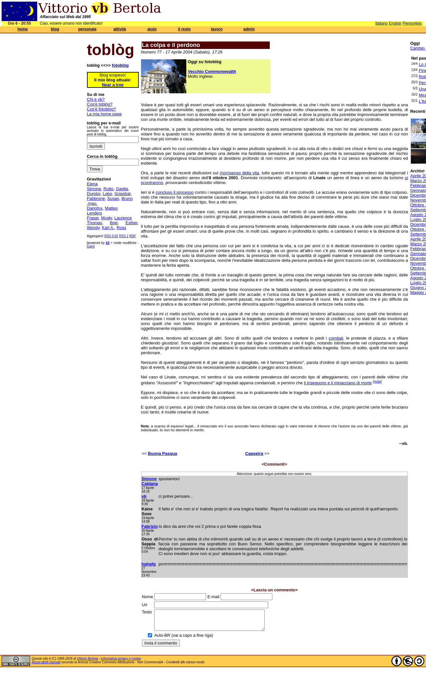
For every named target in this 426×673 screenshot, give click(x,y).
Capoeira (254, 453)
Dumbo (94, 193)
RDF (132, 236)
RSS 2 (123, 236)
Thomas (94, 222)
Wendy (93, 227)
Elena (92, 183)
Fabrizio (150, 526)
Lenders (94, 213)
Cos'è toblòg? (100, 104)
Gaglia (122, 188)
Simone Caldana (150, 481)
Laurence (123, 217)
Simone (94, 188)
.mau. (92, 203)
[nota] (377, 381)
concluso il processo (174, 192)
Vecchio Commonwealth (212, 71)
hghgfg (149, 564)
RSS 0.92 (111, 236)
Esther (131, 222)
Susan (113, 198)
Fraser (93, 217)
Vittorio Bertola (87, 662)
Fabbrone (96, 198)
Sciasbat (123, 193)
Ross (121, 227)
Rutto (109, 188)
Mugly (106, 217)
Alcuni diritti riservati (46, 666)
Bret (114, 222)
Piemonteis (412, 23)
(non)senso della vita (239, 172)
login (90, 246)
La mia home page (104, 113)
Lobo (107, 193)
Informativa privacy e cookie (121, 662)
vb (144, 496)
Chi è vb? (96, 99)
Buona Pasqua (162, 453)
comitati (336, 338)
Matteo (111, 208)
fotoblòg (120, 65)
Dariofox (95, 208)
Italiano (381, 23)
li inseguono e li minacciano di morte (338, 382)
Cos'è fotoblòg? (101, 109)
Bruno (127, 198)
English (395, 23)
